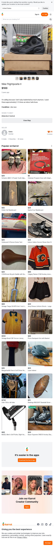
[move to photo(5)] (33, 78)
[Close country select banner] (51, 2)
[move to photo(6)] (37, 78)
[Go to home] (2, 14)
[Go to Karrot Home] (7, 524)
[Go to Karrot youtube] (46, 524)
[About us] (50, 14)
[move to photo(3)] (25, 78)
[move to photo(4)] (29, 78)
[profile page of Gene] (4, 133)
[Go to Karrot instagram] (42, 524)
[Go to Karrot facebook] (38, 524)
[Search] (50, 19)
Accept (48, 543)
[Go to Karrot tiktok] (50, 524)
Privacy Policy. (22, 537)
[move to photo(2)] (21, 78)
